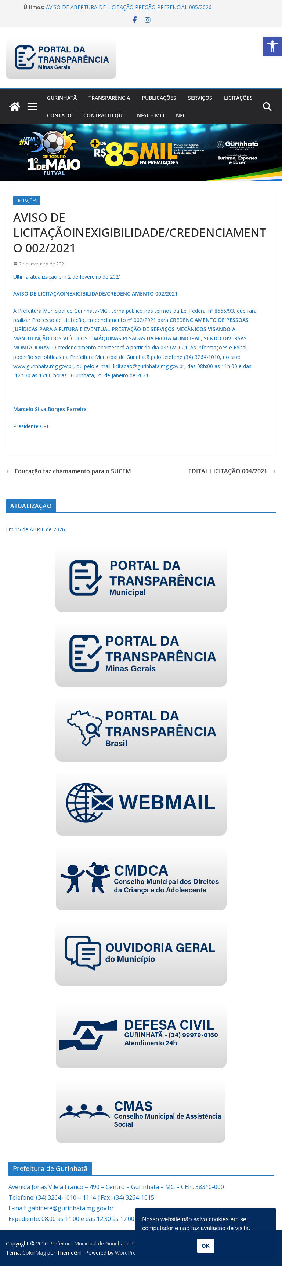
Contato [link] (59, 115)
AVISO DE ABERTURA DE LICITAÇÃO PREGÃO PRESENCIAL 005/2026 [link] (129, 7)
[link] (272, 46)
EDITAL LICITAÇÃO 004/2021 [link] (232, 471)
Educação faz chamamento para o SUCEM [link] (68, 471)
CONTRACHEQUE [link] (104, 115)
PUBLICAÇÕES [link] (159, 97)
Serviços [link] (200, 97)
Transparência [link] (109, 97)
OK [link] (206, 1246)
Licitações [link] (238, 97)
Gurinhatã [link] (62, 97)
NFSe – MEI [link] (150, 115)
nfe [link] (180, 115)
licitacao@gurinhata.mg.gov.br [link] (148, 366)
